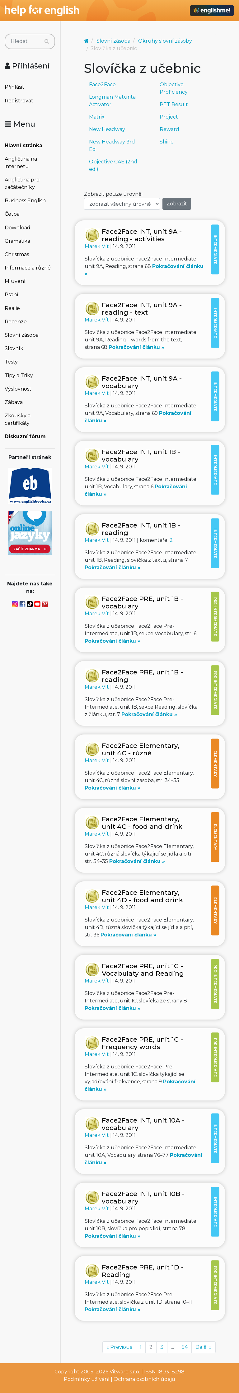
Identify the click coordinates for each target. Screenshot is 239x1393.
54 (185, 1347)
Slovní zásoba (22, 335)
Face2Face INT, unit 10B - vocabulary (143, 1197)
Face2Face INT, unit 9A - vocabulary (142, 382)
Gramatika (17, 241)
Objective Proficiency (174, 88)
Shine (167, 142)
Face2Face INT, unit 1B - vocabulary (141, 455)
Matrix (97, 117)
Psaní (11, 295)
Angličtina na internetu (21, 162)
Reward (169, 129)
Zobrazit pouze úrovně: (113, 194)
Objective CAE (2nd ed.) (113, 165)
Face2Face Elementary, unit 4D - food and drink (142, 896)
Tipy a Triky (19, 375)
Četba (12, 214)
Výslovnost (18, 389)
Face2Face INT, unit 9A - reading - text (142, 308)
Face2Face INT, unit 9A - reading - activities (142, 235)
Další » (203, 1347)
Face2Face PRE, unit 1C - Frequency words (142, 1043)
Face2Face (102, 84)
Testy (11, 362)
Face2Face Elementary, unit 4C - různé (140, 749)
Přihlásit (14, 87)
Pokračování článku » (136, 347)
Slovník (14, 348)
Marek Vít (97, 246)
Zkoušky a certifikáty (17, 419)
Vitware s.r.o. (125, 1372)
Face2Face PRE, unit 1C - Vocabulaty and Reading (143, 969)
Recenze (16, 322)
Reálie (12, 308)
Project (169, 117)
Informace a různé (28, 268)
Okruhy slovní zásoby (165, 41)
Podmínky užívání (87, 1379)
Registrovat (19, 101)
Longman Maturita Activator (112, 100)
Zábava (14, 402)
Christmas (17, 254)
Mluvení (15, 281)
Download (17, 228)
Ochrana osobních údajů (144, 1379)
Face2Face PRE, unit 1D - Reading (143, 1270)
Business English (25, 201)
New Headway (107, 129)
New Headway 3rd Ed (112, 145)
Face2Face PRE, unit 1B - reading (142, 675)
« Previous (119, 1347)
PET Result (174, 104)
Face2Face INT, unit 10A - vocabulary (143, 1124)
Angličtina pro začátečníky (22, 183)
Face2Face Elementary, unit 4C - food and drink (142, 822)
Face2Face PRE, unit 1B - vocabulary (142, 602)
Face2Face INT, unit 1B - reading (141, 529)
